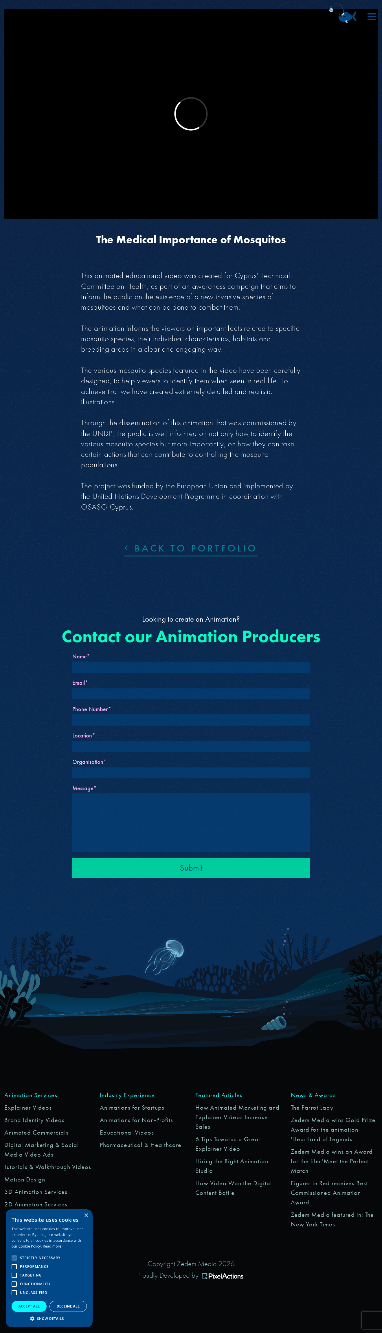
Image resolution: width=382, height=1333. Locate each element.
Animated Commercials (36, 1132)
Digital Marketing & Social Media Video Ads (41, 1150)
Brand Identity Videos (34, 1120)
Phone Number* (91, 709)
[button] (49, 1318)
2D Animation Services (35, 1204)
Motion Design (24, 1179)
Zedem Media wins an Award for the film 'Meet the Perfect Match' (332, 1161)
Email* (80, 682)
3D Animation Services (35, 1192)
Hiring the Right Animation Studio (231, 1166)
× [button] (86, 1215)
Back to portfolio (191, 548)
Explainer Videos (28, 1107)
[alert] (49, 1268)
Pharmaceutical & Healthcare (140, 1145)
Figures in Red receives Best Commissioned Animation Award (329, 1192)
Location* (83, 735)
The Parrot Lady (312, 1107)
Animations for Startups (132, 1107)
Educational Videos (127, 1132)
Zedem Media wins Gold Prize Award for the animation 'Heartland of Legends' (333, 1129)
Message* (84, 788)
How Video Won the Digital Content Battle (233, 1188)
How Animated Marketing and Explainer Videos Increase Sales (237, 1117)
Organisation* (89, 762)
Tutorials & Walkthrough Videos (47, 1167)
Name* (81, 656)
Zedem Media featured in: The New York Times (332, 1219)
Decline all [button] (68, 1306)
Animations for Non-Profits (136, 1120)
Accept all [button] (29, 1306)
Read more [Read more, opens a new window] (52, 1246)
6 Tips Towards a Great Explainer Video (227, 1144)
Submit (191, 867)
